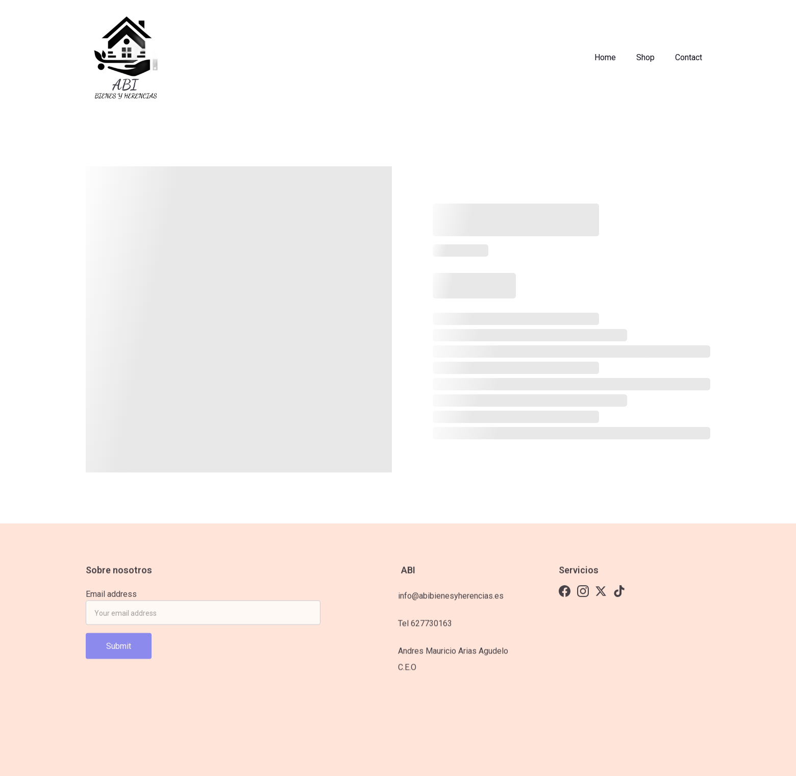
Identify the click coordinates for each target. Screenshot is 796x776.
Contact (688, 57)
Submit (118, 649)
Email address (111, 597)
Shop (645, 57)
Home (605, 57)
